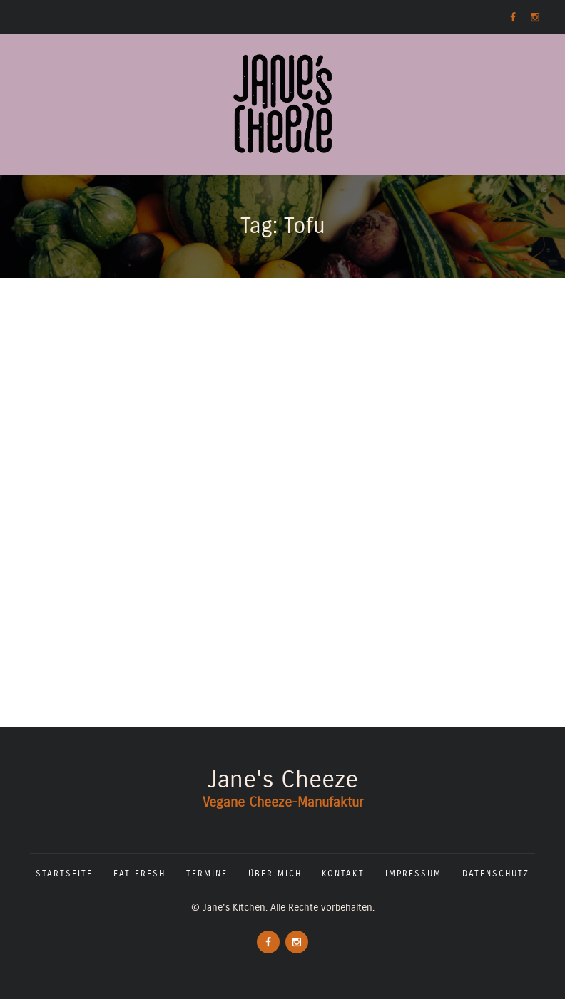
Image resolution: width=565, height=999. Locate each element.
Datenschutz (495, 874)
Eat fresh (139, 874)
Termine (207, 874)
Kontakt (343, 874)
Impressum (413, 874)
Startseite (64, 874)
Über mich (275, 874)
